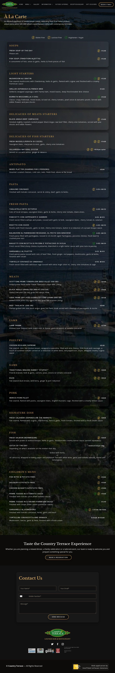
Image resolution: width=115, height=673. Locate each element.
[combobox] (22, 596)
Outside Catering (61, 4)
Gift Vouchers (91, 4)
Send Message (58, 617)
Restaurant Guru (67, 650)
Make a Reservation (58, 557)
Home (21, 4)
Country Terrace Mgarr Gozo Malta (71, 647)
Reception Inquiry (77, 4)
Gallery (36, 4)
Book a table (106, 4)
